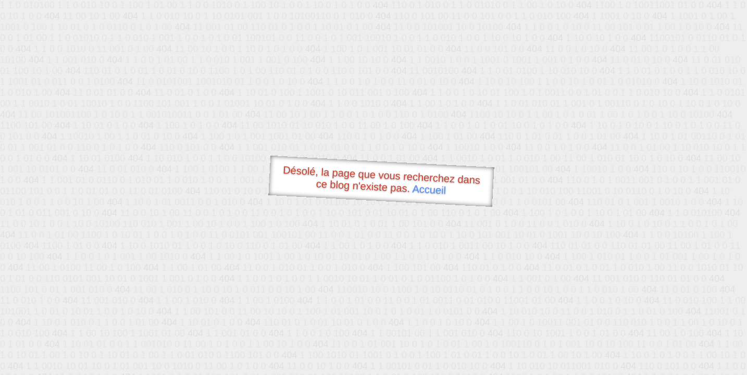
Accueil (429, 189)
